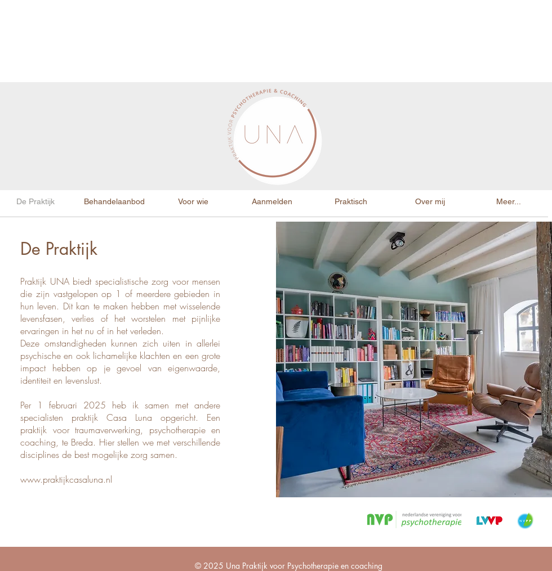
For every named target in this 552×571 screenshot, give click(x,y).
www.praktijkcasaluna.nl (66, 479)
